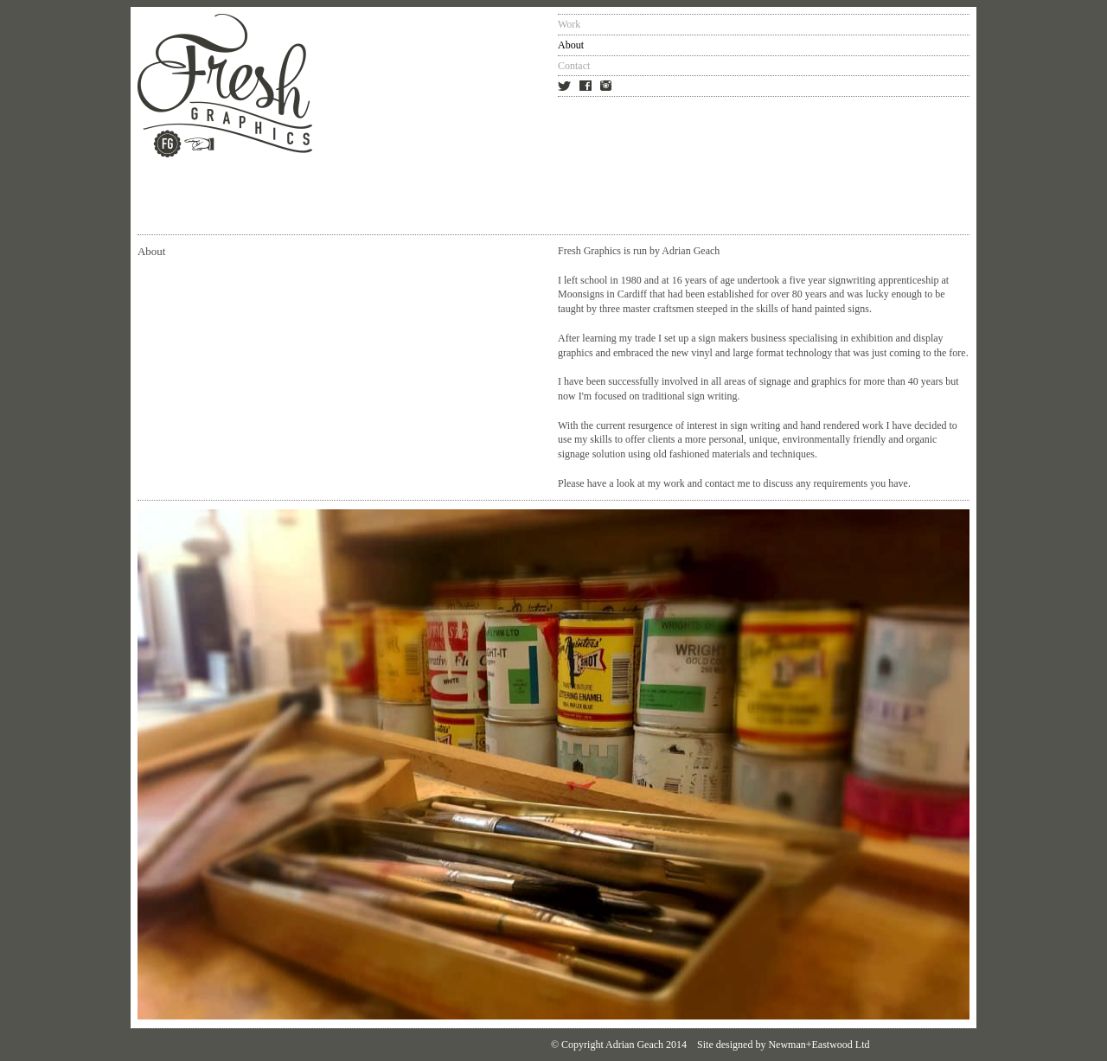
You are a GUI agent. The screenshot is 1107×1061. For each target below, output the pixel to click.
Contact (574, 66)
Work (569, 24)
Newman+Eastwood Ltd (818, 1045)
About (571, 45)
